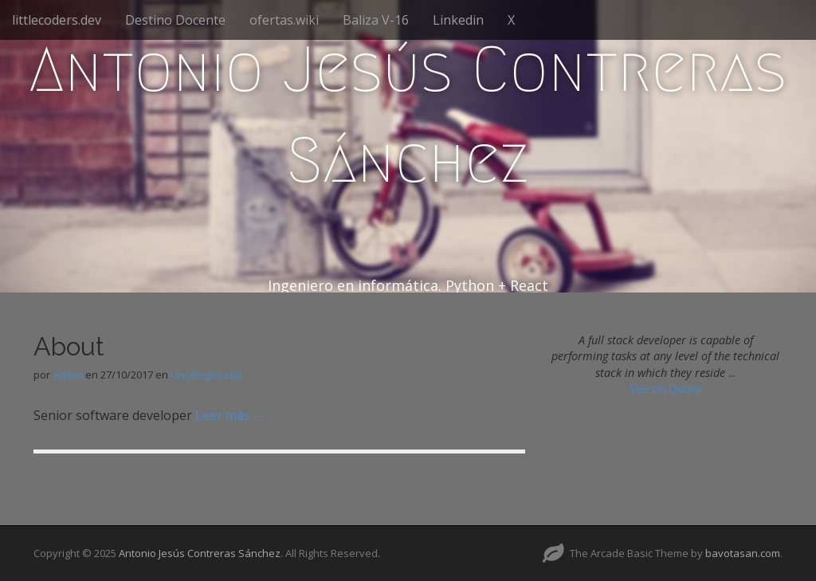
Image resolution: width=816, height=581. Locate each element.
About (68, 346)
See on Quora (665, 388)
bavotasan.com (742, 553)
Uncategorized (206, 374)
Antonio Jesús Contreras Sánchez (408, 114)
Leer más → (230, 415)
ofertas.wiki (284, 20)
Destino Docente (175, 20)
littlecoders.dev (56, 20)
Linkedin (458, 20)
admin (68, 374)
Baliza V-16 (376, 20)
